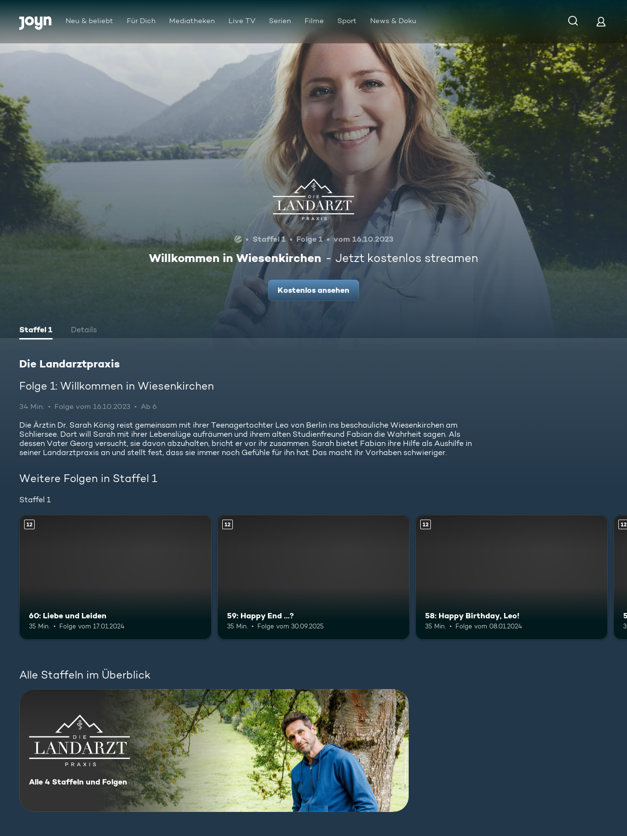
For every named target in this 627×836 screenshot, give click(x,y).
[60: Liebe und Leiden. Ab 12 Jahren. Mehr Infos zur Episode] (115, 577)
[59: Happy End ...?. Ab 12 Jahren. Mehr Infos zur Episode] (313, 577)
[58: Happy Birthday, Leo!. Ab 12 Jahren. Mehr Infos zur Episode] (511, 577)
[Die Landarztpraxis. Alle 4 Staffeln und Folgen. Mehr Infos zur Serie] (214, 750)
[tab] (35, 331)
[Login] (601, 21)
